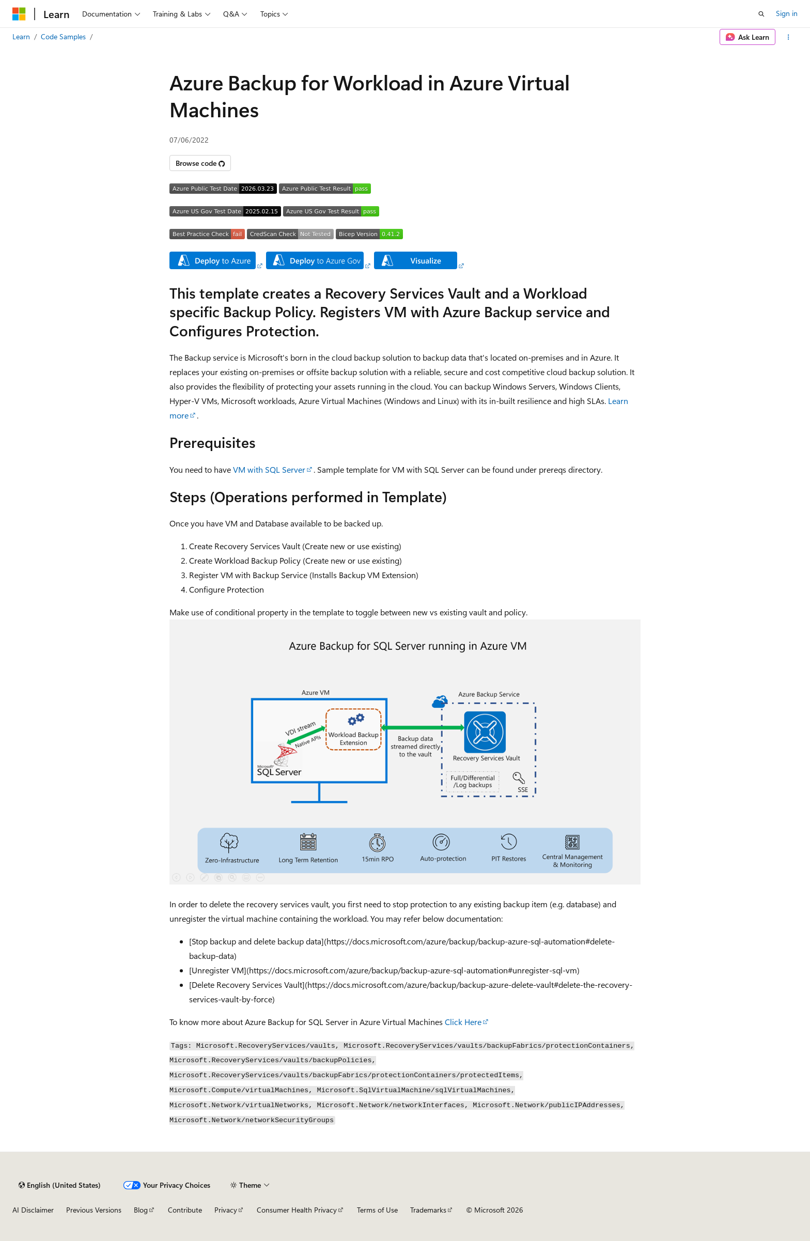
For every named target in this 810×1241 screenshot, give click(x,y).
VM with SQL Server (269, 469)
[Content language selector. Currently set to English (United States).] (59, 1185)
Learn (21, 36)
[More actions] (789, 37)
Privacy (225, 1210)
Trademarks (428, 1210)
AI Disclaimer (33, 1210)
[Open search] (761, 14)
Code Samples (63, 36)
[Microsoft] (19, 14)
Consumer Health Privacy (297, 1210)
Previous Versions (93, 1210)
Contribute (185, 1210)
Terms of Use (377, 1210)
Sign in (787, 13)
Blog (141, 1210)
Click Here (463, 1021)
